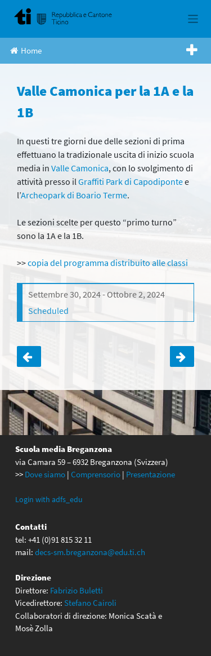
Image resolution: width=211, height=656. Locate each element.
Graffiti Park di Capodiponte (130, 181)
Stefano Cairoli (90, 602)
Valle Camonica (80, 168)
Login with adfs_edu (49, 499)
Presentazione (150, 474)
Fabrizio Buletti (76, 590)
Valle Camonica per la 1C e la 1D (182, 356)
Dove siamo (45, 474)
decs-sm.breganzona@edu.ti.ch (90, 552)
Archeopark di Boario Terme (74, 195)
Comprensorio (95, 474)
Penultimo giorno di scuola (29, 356)
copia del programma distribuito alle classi (108, 262)
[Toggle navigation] (193, 19)
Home (26, 50)
